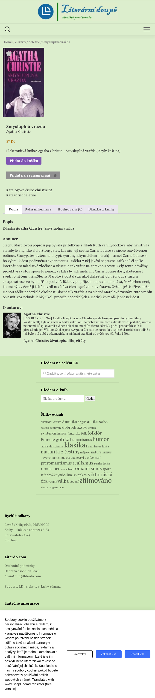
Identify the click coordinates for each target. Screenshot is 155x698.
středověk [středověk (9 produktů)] (48, 475)
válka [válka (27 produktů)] (63, 481)
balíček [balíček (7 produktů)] (103, 422)
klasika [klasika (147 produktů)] (74, 445)
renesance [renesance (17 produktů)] (50, 468)
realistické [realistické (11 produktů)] (102, 463)
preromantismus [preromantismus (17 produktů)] (56, 463)
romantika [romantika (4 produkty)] (67, 469)
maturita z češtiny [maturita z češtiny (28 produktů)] (60, 452)
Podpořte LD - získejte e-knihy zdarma (33, 586)
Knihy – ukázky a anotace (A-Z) (27, 529)
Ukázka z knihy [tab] (101, 209)
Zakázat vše (108, 654)
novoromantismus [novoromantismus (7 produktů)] (53, 457)
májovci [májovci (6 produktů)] (85, 452)
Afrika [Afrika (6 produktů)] (57, 422)
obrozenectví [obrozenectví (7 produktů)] (75, 457)
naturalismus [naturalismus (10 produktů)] (101, 452)
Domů (8, 42)
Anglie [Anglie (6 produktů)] (82, 422)
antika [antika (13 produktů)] (92, 421)
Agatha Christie (29, 228)
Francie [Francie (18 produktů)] (48, 439)
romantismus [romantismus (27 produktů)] (87, 468)
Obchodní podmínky (20, 565)
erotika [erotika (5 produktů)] (92, 427)
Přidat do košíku (24, 160)
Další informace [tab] (38, 209)
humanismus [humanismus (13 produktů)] (81, 439)
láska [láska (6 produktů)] (105, 446)
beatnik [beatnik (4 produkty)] (45, 427)
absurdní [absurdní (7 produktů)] (47, 422)
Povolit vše (137, 654)
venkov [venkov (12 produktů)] (81, 475)
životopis (58, 340)
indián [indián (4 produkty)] (44, 446)
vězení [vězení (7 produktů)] (74, 481)
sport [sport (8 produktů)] (106, 469)
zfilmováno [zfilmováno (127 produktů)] (95, 480)
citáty (81, 340)
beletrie (34, 42)
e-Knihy (20, 42)
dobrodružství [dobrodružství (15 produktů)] (75, 427)
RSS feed (11, 540)
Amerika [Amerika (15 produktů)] (69, 421)
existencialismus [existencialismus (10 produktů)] (54, 433)
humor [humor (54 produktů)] (101, 439)
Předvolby (79, 654)
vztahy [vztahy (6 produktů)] (52, 482)
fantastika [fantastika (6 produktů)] (73, 433)
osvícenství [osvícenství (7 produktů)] (93, 457)
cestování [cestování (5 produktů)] (55, 427)
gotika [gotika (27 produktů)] (63, 439)
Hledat (90, 398)
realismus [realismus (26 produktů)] (83, 463)
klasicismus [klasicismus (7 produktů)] (56, 446)
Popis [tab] (13, 209)
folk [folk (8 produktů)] (84, 433)
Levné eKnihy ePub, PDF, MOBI (27, 524)
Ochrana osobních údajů (22, 571)
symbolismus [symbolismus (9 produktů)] (65, 475)
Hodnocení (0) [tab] (70, 209)
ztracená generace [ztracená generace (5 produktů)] (52, 487)
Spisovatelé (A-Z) (17, 535)
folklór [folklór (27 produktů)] (95, 433)
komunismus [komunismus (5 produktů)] (93, 446)
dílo (70, 340)
